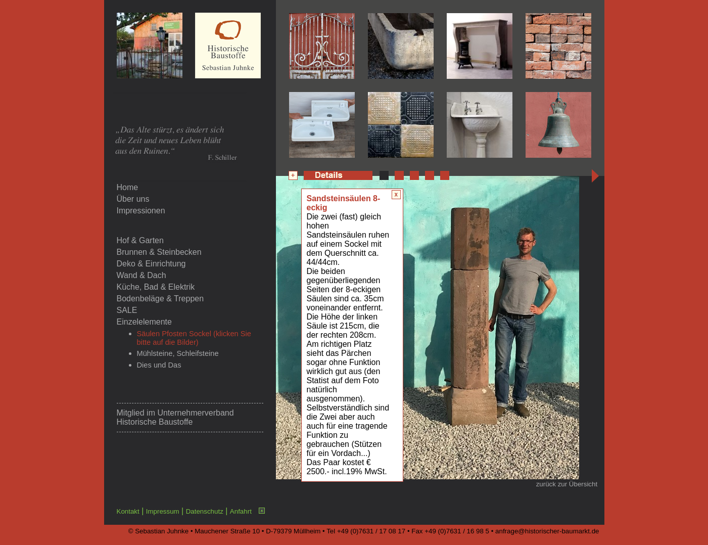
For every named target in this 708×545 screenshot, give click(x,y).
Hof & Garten (140, 240)
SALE (127, 310)
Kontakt (128, 511)
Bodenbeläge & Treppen (160, 298)
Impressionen (141, 210)
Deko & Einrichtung (151, 263)
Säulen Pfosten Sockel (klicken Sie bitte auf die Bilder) (194, 338)
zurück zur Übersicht (566, 484)
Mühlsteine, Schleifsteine (178, 353)
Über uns (133, 199)
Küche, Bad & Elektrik (156, 287)
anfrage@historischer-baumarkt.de (547, 531)
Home (127, 187)
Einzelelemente (144, 321)
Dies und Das (159, 365)
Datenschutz (204, 511)
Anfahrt (241, 511)
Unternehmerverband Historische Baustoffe (175, 417)
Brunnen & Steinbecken (159, 252)
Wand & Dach (141, 275)
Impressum (162, 511)
